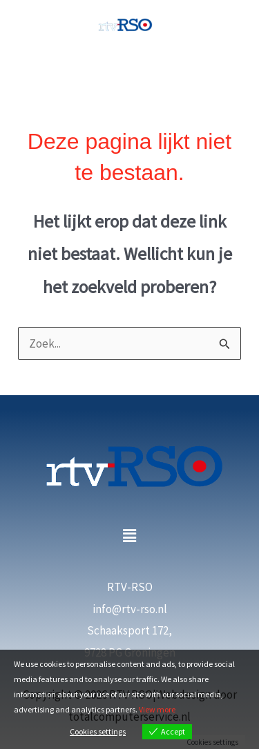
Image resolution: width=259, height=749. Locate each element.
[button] (129, 536)
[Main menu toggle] (130, 70)
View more (157, 709)
